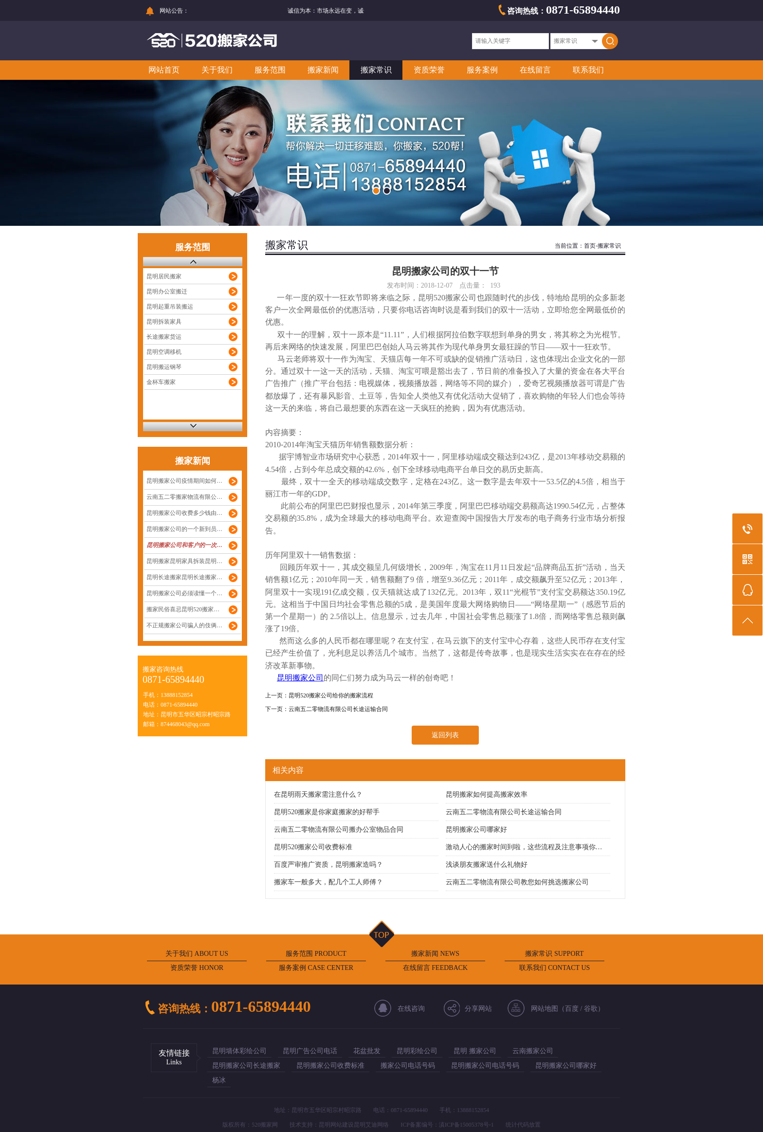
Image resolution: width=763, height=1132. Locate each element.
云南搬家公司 (532, 1051)
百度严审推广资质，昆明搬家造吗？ (328, 864)
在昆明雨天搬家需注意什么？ (318, 794)
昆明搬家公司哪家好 (476, 829)
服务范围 (270, 70)
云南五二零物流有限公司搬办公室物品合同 (338, 829)
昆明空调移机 (164, 351)
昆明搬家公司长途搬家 (246, 1065)
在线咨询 (411, 1008)
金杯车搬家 (161, 382)
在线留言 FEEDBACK (435, 967)
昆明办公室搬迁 (166, 291)
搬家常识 (376, 70)
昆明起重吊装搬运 (169, 306)
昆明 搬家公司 (475, 1051)
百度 (572, 1008)
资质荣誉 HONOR (196, 967)
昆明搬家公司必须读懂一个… (184, 593)
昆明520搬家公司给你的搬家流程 (331, 695)
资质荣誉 (429, 70)
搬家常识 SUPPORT (554, 953)
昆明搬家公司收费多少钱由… (184, 513)
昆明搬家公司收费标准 (330, 1065)
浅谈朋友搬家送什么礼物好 (486, 864)
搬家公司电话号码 (408, 1065)
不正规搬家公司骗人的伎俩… (184, 625)
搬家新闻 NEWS (435, 953)
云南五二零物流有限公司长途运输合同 (338, 709)
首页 (590, 245)
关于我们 (217, 70)
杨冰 (219, 1080)
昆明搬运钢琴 (164, 367)
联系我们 (588, 70)
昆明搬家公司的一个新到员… (184, 529)
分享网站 (478, 1008)
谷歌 (591, 1008)
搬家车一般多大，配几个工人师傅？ (328, 882)
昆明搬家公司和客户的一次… (184, 545)
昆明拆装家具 (164, 321)
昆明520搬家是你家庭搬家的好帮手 (327, 812)
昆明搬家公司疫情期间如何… (184, 480)
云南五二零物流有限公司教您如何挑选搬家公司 (517, 882)
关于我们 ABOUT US (196, 953)
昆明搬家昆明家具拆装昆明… (184, 561)
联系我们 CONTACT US (554, 967)
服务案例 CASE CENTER (316, 967)
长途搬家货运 (164, 336)
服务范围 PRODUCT (316, 953)
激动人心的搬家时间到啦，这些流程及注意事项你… (524, 847)
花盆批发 (367, 1051)
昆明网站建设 (336, 1124)
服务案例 (482, 70)
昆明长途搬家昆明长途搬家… (184, 577)
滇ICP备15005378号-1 (466, 1124)
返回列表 (445, 735)
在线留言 (535, 70)
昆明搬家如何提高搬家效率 (486, 794)
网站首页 (164, 70)
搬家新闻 (323, 70)
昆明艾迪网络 (371, 1124)
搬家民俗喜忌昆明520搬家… (182, 609)
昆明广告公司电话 (310, 1051)
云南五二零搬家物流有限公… (184, 496)
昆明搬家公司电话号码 (485, 1065)
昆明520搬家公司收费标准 (313, 847)
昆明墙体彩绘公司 (239, 1051)
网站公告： (174, 10)
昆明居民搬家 (164, 276)
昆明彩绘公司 (417, 1051)
